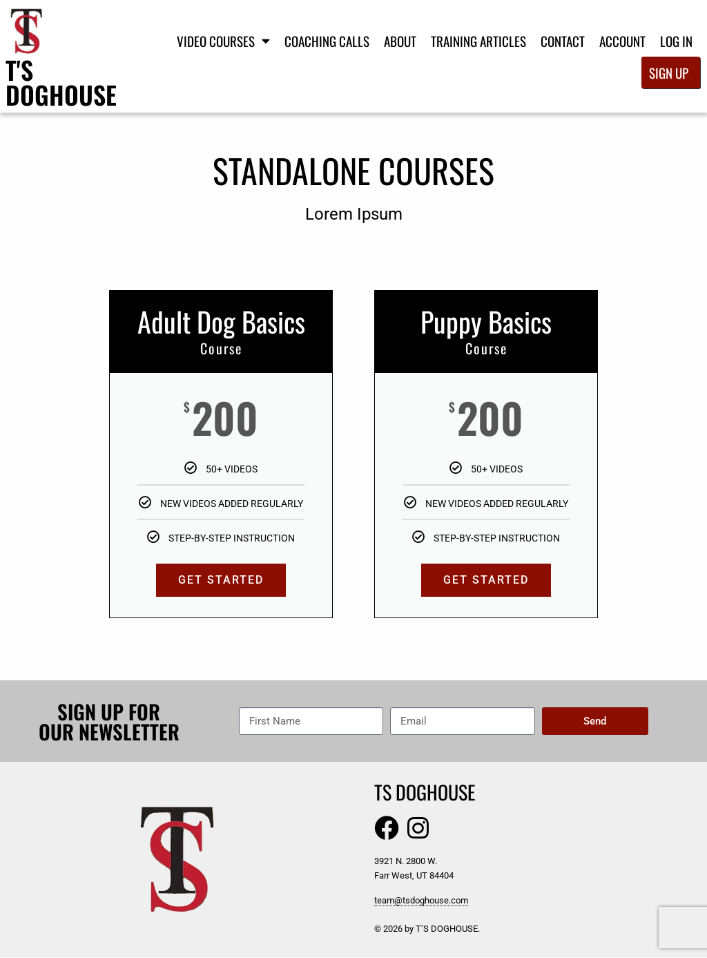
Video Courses (223, 40)
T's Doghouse (61, 82)
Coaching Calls (326, 40)
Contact (563, 40)
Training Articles (478, 40)
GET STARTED (221, 579)
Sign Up (668, 72)
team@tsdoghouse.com (421, 901)
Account (622, 40)
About (400, 40)
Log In (676, 40)
